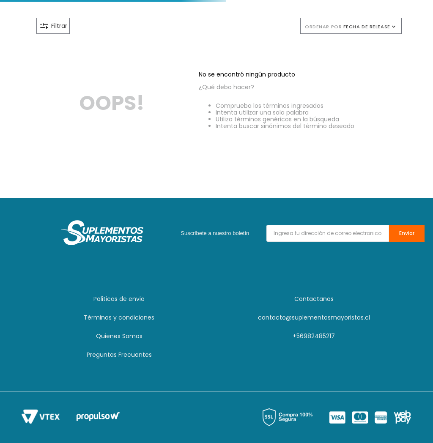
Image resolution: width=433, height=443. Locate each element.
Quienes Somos (119, 336)
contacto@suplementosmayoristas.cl (314, 317)
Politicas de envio (119, 299)
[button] (160, 26)
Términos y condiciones (119, 317)
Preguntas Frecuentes (119, 354)
